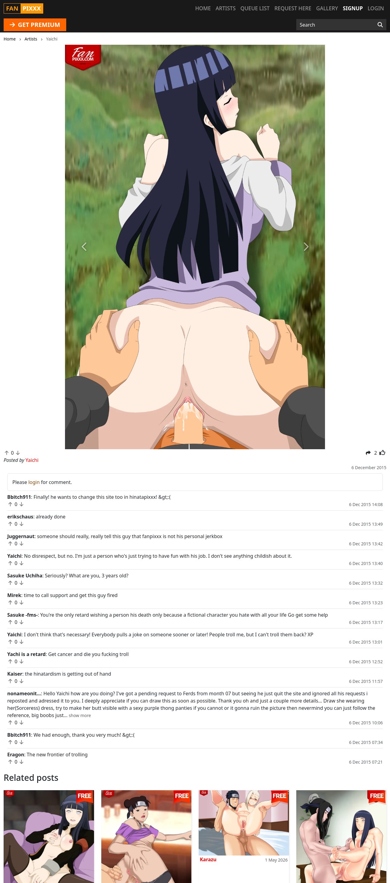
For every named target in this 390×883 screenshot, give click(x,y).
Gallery (327, 8)
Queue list (254, 8)
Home (203, 8)
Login (376, 8)
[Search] (380, 25)
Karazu (208, 859)
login (34, 482)
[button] (84, 247)
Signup (353, 8)
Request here (293, 8)
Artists (226, 8)
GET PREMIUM (35, 25)
